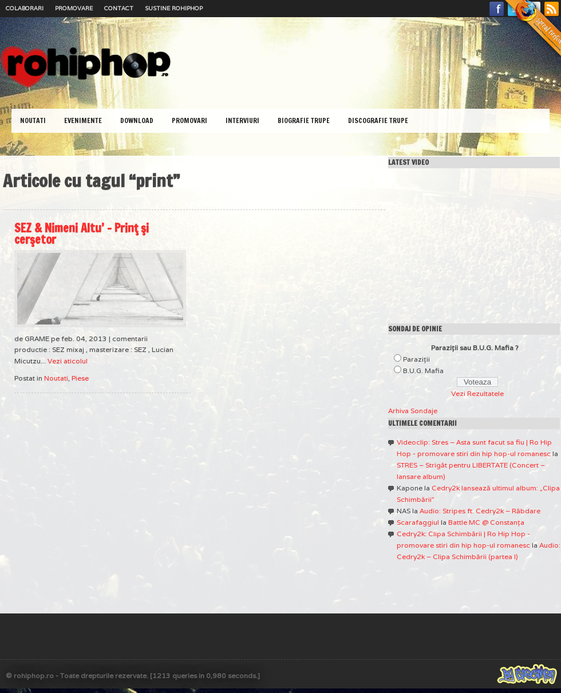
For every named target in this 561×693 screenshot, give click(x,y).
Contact (118, 8)
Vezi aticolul (68, 361)
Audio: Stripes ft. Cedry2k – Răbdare (480, 510)
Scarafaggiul (418, 522)
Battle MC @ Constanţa (486, 522)
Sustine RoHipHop (174, 8)
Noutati (33, 120)
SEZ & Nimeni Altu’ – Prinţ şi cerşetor (81, 234)
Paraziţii (416, 359)
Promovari (189, 120)
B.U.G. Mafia (423, 370)
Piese (80, 378)
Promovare (74, 8)
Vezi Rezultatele (477, 393)
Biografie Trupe (304, 120)
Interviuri (242, 120)
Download (136, 120)
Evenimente (83, 120)
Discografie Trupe (378, 120)
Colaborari (25, 8)
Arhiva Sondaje (412, 410)
